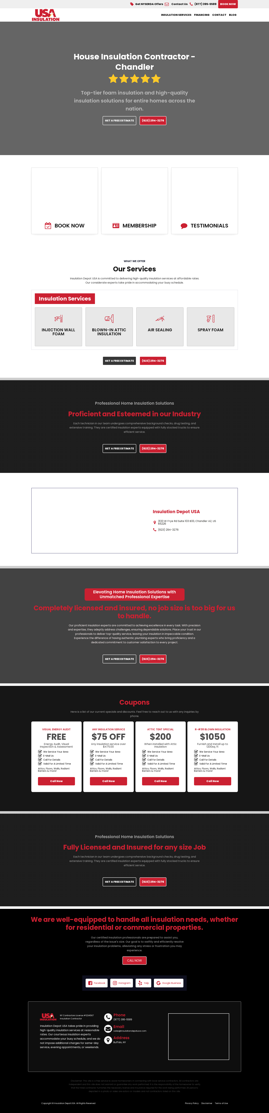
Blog (233, 15)
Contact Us (179, 4)
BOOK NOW (228, 4)
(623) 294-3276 (153, 120)
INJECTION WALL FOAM (58, 332)
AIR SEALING (160, 330)
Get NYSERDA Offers (149, 4)
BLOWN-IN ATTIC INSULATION (109, 332)
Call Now (56, 781)
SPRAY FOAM (210, 330)
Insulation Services (176, 15)
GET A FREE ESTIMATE (119, 120)
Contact (219, 15)
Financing (202, 15)
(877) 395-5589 (206, 4)
